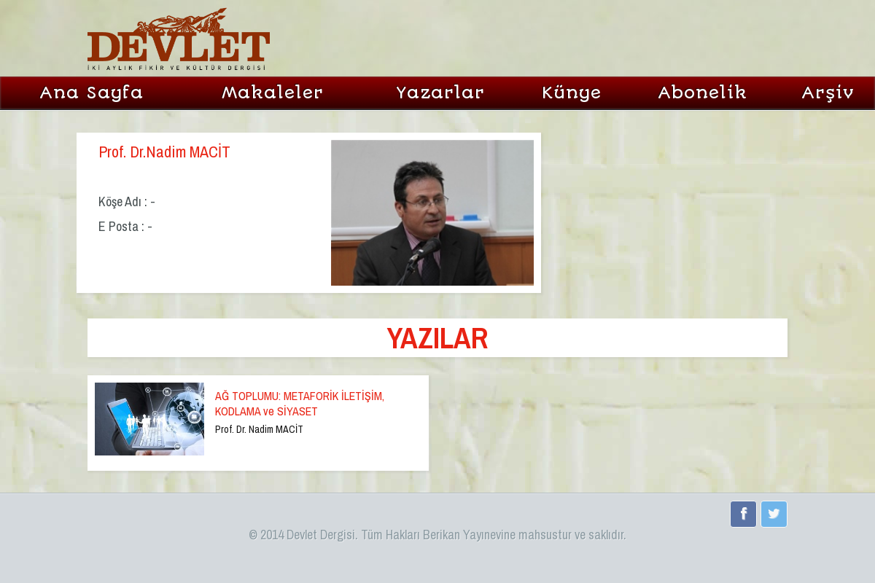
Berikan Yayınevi (463, 534)
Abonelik (702, 93)
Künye (572, 93)
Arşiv (828, 93)
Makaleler (273, 93)
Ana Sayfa (91, 93)
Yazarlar (440, 93)
